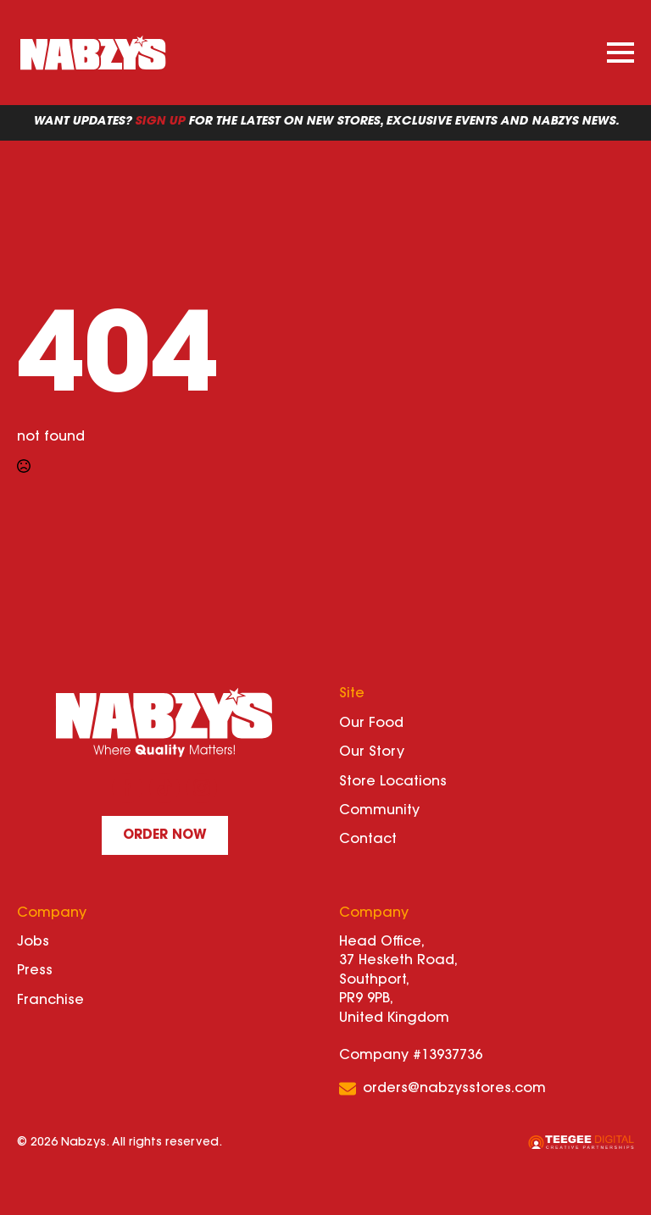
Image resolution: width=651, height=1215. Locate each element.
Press (35, 971)
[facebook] (127, 788)
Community (379, 811)
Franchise (50, 1000)
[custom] (164, 788)
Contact (368, 839)
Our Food (371, 723)
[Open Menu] (620, 52)
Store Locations (393, 782)
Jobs (33, 942)
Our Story (371, 752)
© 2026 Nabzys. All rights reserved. (119, 1143)
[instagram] (201, 788)
